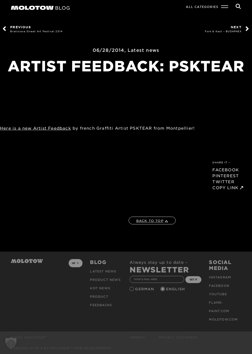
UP (75, 263)
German (145, 289)
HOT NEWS (100, 288)
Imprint (137, 337)
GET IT (193, 279)
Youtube (218, 294)
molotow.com (223, 319)
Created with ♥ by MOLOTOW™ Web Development (61, 348)
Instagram (220, 277)
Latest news (143, 50)
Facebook (219, 286)
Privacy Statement (178, 337)
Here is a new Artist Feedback (35, 127)
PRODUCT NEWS (105, 280)
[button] (11, 343)
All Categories (202, 7)
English (176, 289)
